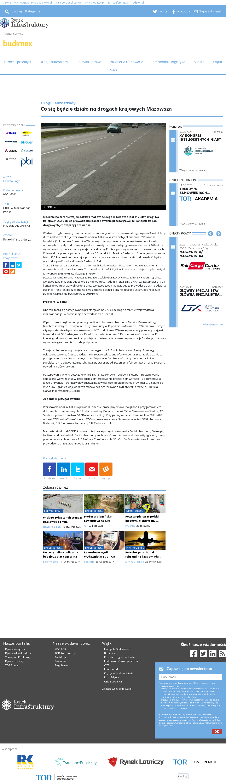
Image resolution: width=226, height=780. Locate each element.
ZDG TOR (60, 649)
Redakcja (60, 657)
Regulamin (61, 665)
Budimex (109, 653)
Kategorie (32, 11)
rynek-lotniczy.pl (94, 2)
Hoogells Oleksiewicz (117, 649)
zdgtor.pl (138, 2)
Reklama (60, 661)
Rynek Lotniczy (14, 661)
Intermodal (111, 669)
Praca (113, 70)
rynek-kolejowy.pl (41, 2)
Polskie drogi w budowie (119, 657)
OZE (106, 665)
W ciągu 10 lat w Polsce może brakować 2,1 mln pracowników (62, 522)
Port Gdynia (111, 677)
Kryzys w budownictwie (118, 673)
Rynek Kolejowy (15, 649)
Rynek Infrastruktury (18, 653)
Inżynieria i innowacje (126, 62)
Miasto (199, 62)
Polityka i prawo (88, 62)
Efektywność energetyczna (121, 661)
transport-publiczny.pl (69, 2)
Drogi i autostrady (54, 62)
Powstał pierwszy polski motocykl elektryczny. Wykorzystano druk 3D (142, 521)
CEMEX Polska (113, 681)
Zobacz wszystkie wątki (117, 689)
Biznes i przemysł (17, 62)
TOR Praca (11, 665)
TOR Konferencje (65, 653)
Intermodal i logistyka (168, 62)
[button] (210, 240)
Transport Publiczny (17, 657)
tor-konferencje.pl (118, 2)
